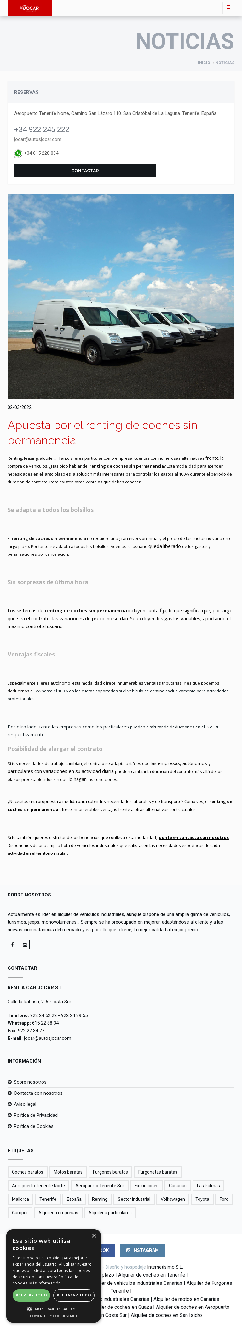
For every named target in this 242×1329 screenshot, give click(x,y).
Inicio (204, 63)
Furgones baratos (110, 1172)
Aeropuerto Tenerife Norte (38, 1185)
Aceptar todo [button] (31, 1295)
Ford (224, 1199)
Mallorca (20, 1199)
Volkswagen (173, 1199)
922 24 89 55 (74, 1015)
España (74, 1199)
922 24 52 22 (43, 1015)
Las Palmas (208, 1185)
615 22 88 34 (45, 1023)
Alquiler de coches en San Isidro (166, 1315)
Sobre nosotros (30, 1082)
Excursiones (146, 1185)
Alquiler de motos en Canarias (186, 1299)
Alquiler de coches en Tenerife (151, 1275)
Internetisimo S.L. (165, 1267)
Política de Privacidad (36, 1115)
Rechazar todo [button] (74, 1295)
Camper (20, 1212)
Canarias (178, 1185)
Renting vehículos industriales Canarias (106, 1299)
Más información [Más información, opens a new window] (45, 1283)
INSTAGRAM (142, 1250)
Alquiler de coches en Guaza (120, 1307)
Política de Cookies (34, 1126)
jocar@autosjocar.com (37, 139)
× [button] (93, 1236)
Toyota (202, 1199)
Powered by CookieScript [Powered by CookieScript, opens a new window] (54, 1316)
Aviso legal (25, 1104)
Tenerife (47, 1199)
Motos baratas (68, 1172)
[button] (54, 1309)
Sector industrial (134, 1199)
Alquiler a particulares (110, 1212)
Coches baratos (27, 1172)
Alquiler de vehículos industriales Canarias (135, 1283)
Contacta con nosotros (38, 1093)
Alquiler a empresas (58, 1212)
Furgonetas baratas (157, 1172)
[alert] (53, 1276)
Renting (99, 1199)
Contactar (85, 170)
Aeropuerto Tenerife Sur (99, 1185)
